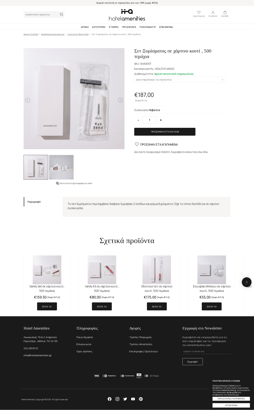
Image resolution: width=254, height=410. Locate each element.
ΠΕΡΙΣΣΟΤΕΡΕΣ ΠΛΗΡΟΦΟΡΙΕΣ (231, 398)
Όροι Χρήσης (84, 351)
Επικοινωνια (166, 27)
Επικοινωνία (83, 344)
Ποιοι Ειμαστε (148, 27)
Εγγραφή (192, 361)
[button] (247, 282)
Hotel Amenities (127, 15)
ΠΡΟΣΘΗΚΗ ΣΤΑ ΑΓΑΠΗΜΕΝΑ (156, 134)
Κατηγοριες (99, 27)
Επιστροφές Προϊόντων (143, 351)
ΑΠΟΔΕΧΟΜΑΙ (231, 405)
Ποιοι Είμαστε (85, 337)
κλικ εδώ (203, 141)
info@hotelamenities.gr (38, 355)
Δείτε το (47, 306)
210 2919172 (31, 348)
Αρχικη (85, 27)
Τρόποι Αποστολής (141, 344)
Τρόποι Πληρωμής (140, 337)
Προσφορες (129, 27)
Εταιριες (114, 27)
